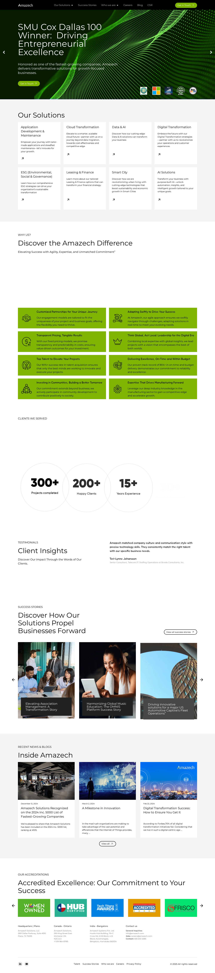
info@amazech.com (135, 934)
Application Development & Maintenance (32, 132)
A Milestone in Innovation (101, 809)
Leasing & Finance (80, 173)
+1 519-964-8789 (61, 942)
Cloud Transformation (82, 128)
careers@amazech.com (141, 937)
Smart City (119, 173)
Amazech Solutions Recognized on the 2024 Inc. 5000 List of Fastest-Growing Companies (44, 813)
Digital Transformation (174, 128)
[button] (3, 53)
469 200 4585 (140, 939)
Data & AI (119, 128)
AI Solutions (166, 173)
